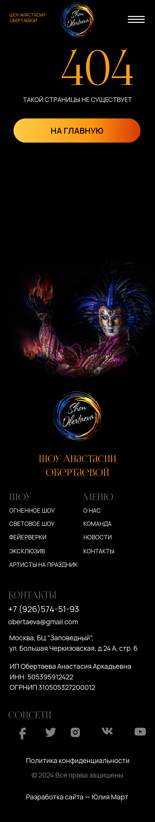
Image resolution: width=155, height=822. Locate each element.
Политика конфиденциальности (78, 760)
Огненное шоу (32, 510)
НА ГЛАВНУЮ (77, 130)
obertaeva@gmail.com (43, 621)
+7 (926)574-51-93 (43, 609)
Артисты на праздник (43, 565)
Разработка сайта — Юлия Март (77, 796)
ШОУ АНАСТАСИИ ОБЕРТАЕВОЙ (27, 18)
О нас (92, 510)
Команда (97, 524)
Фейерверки (27, 537)
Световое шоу (31, 524)
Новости (97, 537)
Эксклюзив (27, 551)
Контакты (98, 551)
